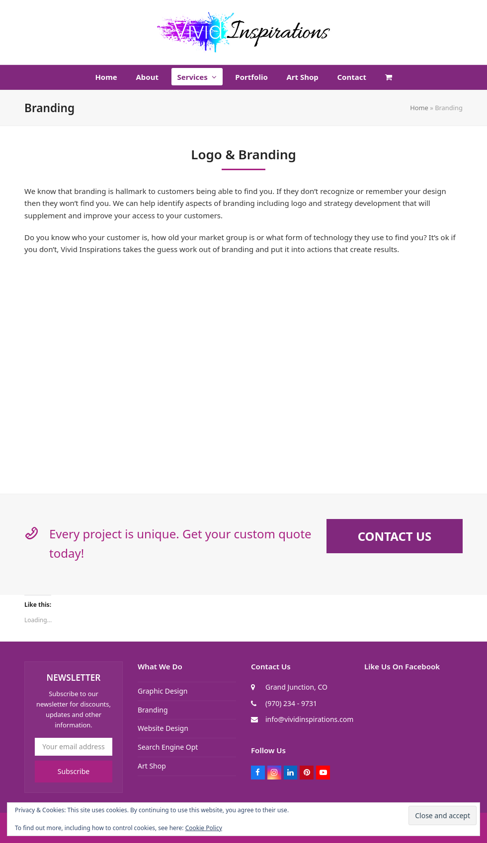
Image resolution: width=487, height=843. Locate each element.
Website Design (163, 728)
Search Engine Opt (168, 747)
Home (419, 107)
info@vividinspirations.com (309, 719)
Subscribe (73, 771)
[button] (389, 77)
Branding (153, 709)
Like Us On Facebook (402, 666)
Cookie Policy (203, 828)
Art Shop (152, 766)
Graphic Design (162, 691)
